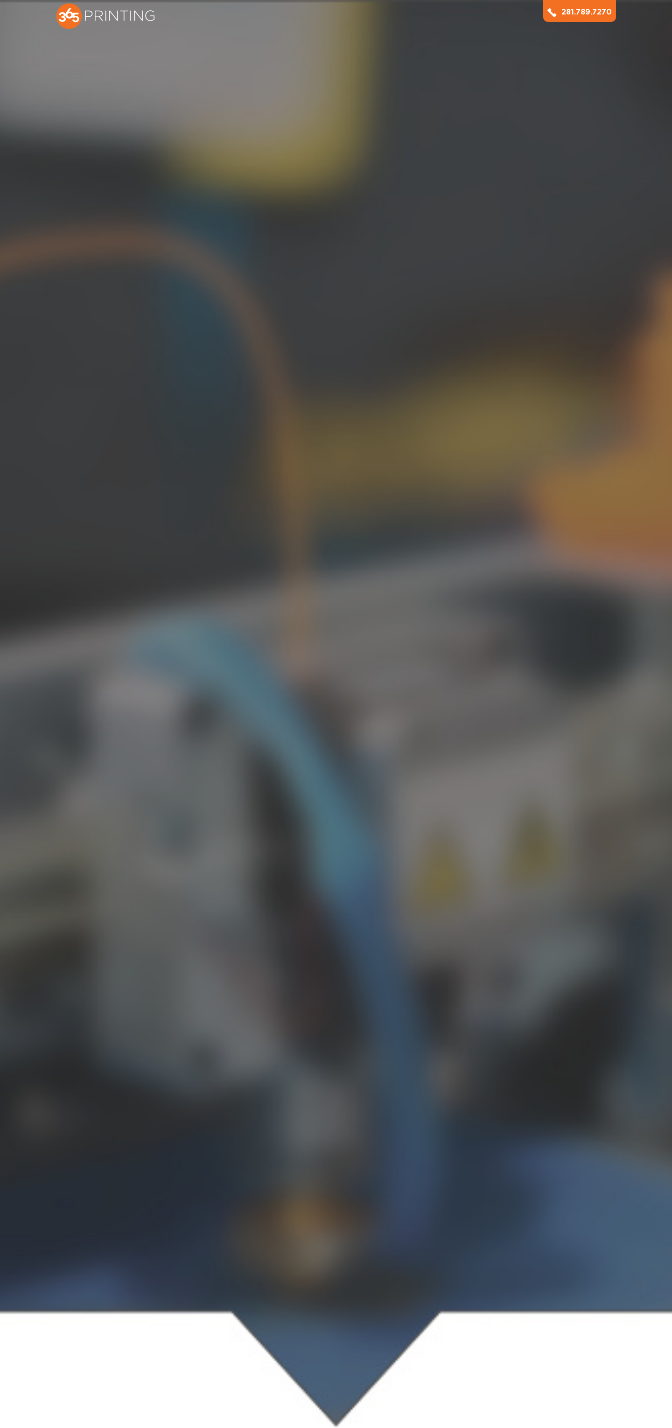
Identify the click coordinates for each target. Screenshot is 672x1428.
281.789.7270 (579, 11)
